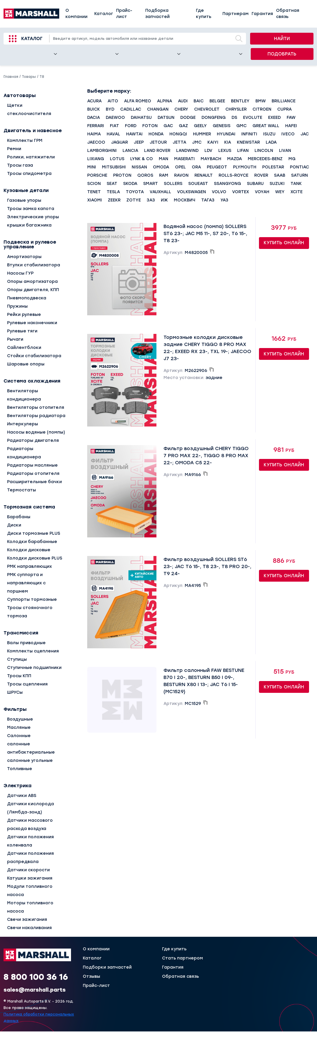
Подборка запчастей (157, 13)
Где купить (203, 13)
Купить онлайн (284, 242)
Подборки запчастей (107, 967)
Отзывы (91, 977)
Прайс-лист (124, 13)
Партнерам (235, 13)
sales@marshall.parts (35, 990)
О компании (76, 13)
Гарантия (262, 13)
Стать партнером (182, 958)
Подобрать (282, 54)
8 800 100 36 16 (36, 977)
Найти (282, 38)
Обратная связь (287, 13)
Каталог (103, 13)
